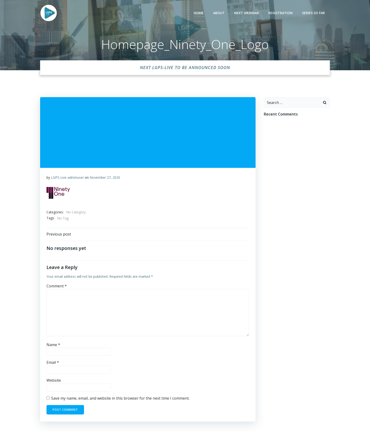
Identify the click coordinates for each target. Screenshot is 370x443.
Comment (57, 286)
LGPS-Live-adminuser (67, 176)
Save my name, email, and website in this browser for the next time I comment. (120, 398)
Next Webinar (247, 13)
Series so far (314, 13)
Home (199, 13)
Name (53, 344)
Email (53, 362)
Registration (281, 13)
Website (54, 380)
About (219, 13)
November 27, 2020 (105, 176)
